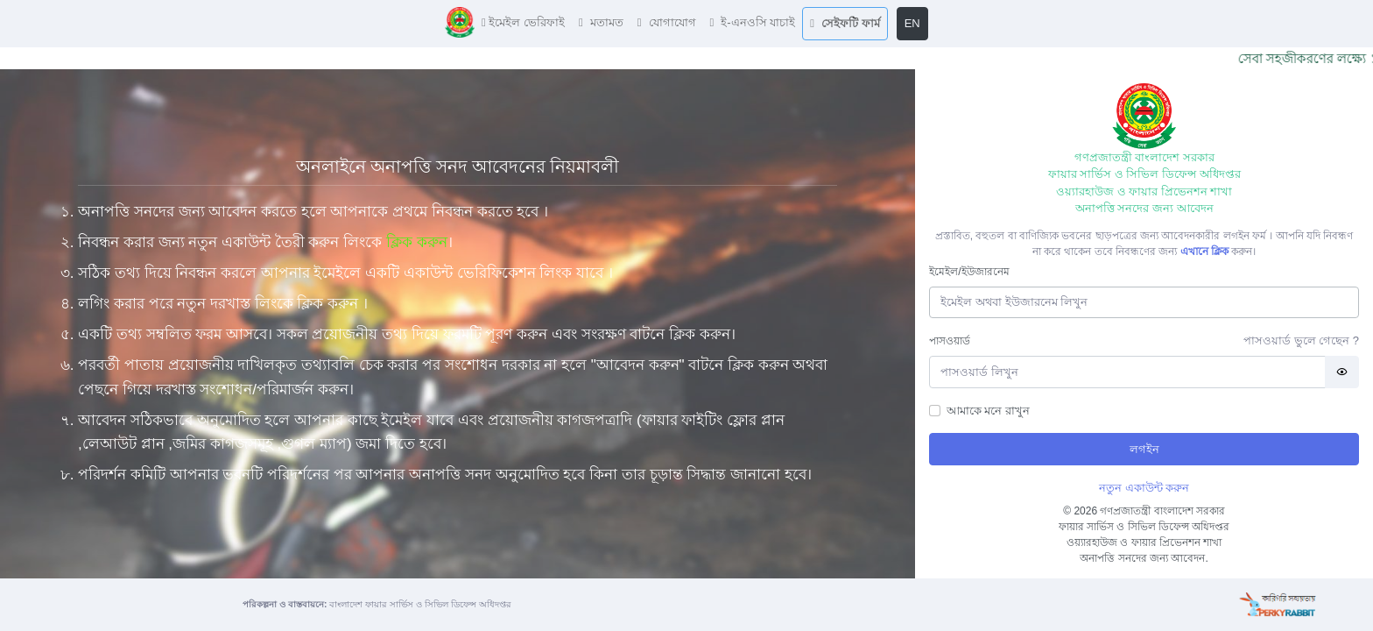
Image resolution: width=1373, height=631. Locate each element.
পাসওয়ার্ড (949, 341)
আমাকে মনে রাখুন (988, 410)
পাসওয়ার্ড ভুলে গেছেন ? (1301, 340)
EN (912, 23)
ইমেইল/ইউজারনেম (969, 272)
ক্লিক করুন (416, 242)
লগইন (1144, 449)
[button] (523, 23)
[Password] (1127, 372)
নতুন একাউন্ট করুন (1144, 487)
